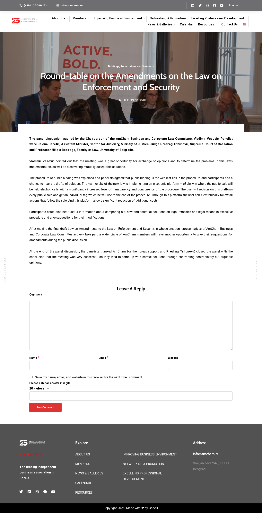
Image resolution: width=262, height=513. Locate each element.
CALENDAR (83, 483)
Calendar (186, 24)
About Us (58, 18)
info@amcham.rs (205, 454)
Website (173, 357)
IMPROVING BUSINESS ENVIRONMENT (150, 454)
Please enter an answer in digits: (50, 383)
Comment (35, 294)
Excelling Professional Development (217, 18)
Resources (206, 24)
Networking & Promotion (168, 18)
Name (33, 357)
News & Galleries (159, 24)
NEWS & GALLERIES (89, 473)
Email (102, 357)
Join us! (233, 5)
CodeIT (154, 508)
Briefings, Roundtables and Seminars (131, 66)
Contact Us (229, 24)
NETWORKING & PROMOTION (143, 464)
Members (80, 18)
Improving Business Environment (118, 18)
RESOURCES (84, 492)
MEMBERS (82, 464)
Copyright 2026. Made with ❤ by (126, 508)
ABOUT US (82, 454)
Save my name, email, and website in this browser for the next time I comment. (89, 377)
